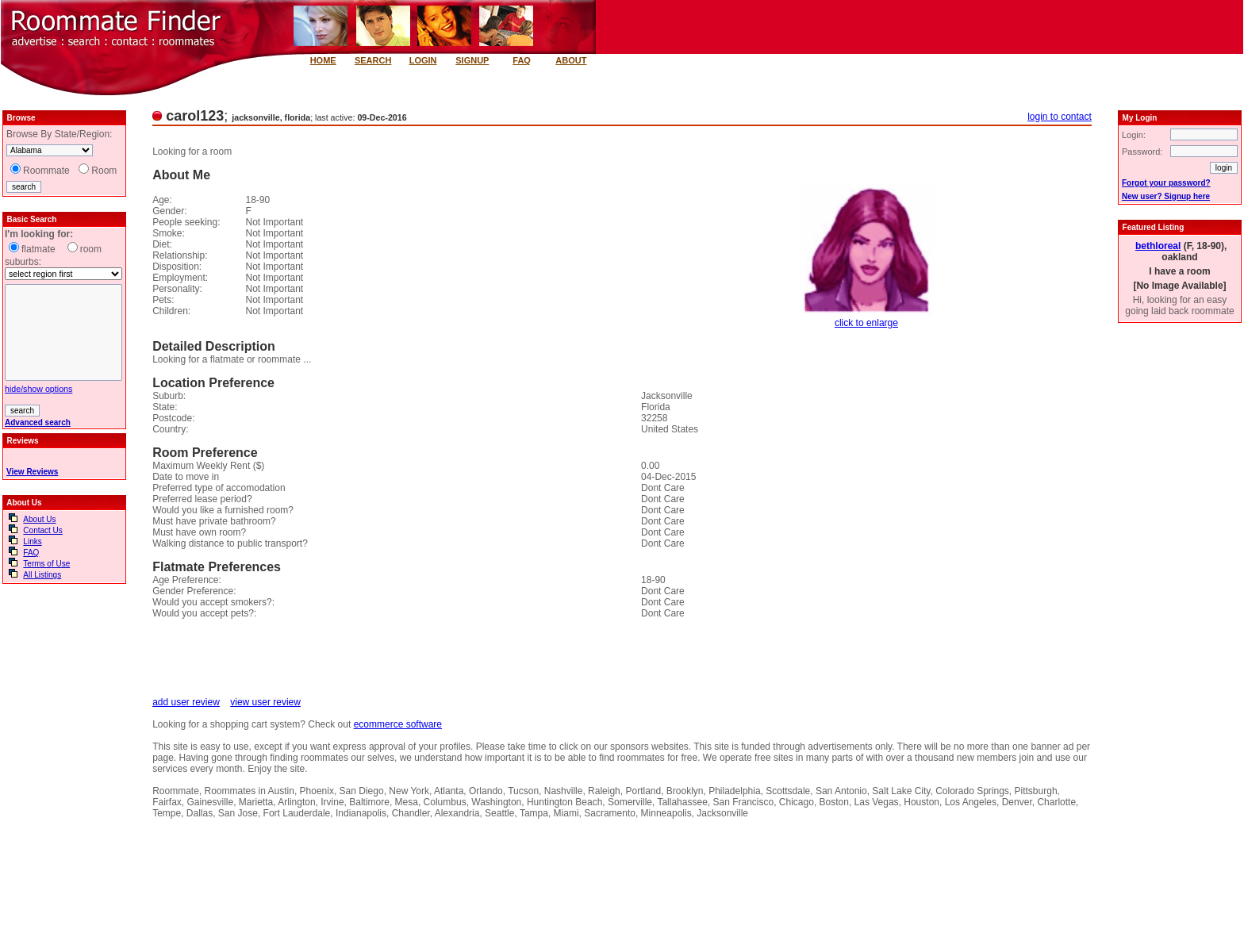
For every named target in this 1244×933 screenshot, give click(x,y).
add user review (186, 702)
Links (32, 541)
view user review (265, 702)
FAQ (522, 60)
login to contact (1059, 116)
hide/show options (38, 389)
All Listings (42, 574)
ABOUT (570, 60)
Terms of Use (46, 563)
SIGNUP (472, 60)
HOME (323, 60)
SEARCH (373, 60)
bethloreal (1158, 245)
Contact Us (42, 530)
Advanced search (38, 422)
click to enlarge (866, 322)
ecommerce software (398, 724)
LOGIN (423, 60)
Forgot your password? (1166, 183)
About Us (39, 519)
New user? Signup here (1166, 196)
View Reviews (32, 471)
